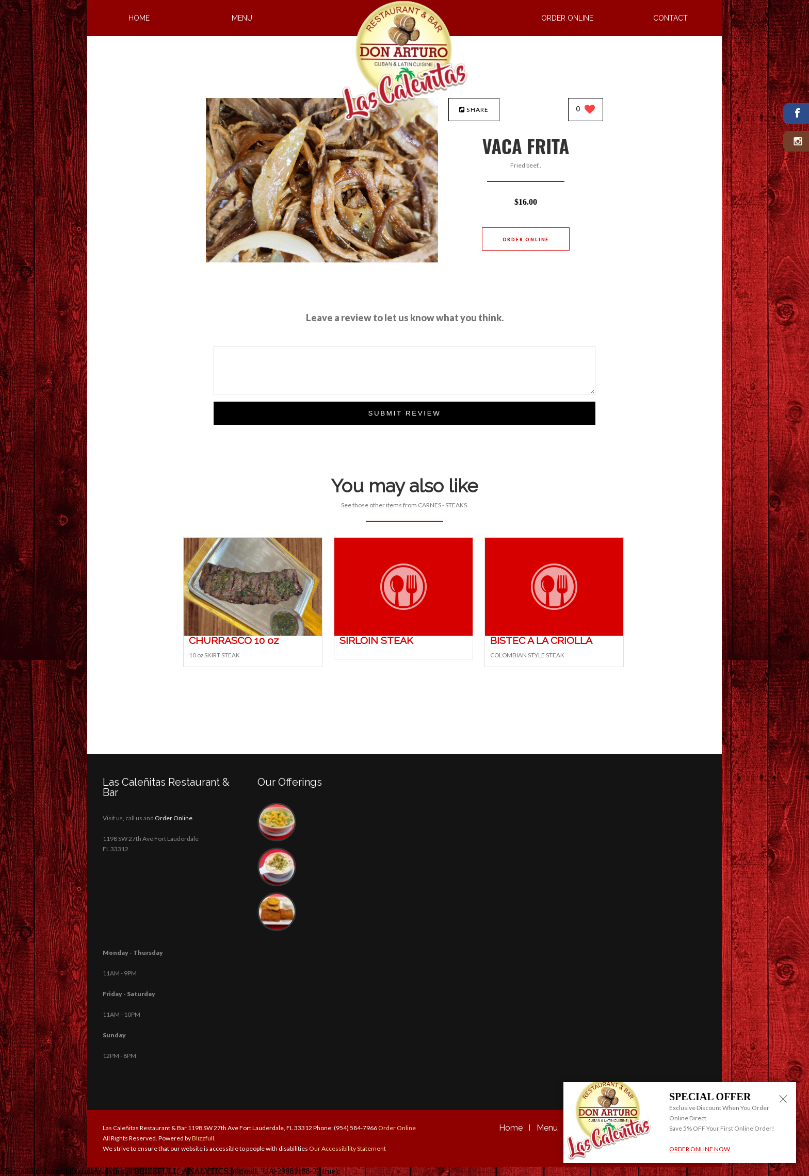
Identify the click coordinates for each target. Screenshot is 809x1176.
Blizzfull (203, 1138)
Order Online (567, 18)
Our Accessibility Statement (347, 1148)
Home (139, 18)
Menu (242, 18)
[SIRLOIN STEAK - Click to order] (403, 633)
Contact (670, 18)
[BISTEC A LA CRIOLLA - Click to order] (554, 633)
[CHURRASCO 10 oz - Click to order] (253, 633)
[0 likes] (586, 110)
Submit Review (404, 413)
